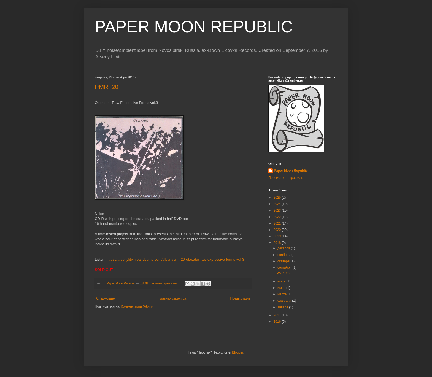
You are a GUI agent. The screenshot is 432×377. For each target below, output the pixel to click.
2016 (278, 322)
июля (281, 281)
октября (283, 261)
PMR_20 (106, 87)
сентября (285, 268)
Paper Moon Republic (291, 171)
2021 (278, 223)
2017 (278, 315)
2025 (278, 198)
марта (282, 294)
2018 (278, 243)
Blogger (237, 352)
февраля (284, 301)
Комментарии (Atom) (137, 306)
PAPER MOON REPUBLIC (194, 26)
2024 (278, 204)
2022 (278, 217)
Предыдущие (240, 298)
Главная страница (173, 298)
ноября (283, 255)
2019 (278, 236)
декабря (284, 248)
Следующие (105, 298)
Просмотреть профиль (285, 178)
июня (281, 288)
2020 (278, 230)
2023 (278, 210)
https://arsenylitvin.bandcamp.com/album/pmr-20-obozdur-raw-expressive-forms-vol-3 (175, 259)
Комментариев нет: (165, 283)
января (283, 307)
